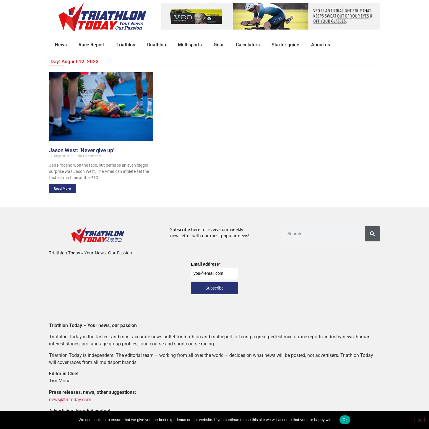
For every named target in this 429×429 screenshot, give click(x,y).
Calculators (248, 45)
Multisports (190, 45)
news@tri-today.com (70, 399)
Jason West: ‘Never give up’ (81, 150)
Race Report (92, 45)
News (61, 45)
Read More (62, 188)
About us (320, 45)
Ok (344, 419)
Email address (205, 264)
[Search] (372, 233)
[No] (420, 419)
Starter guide (285, 45)
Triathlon (125, 45)
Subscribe (214, 288)
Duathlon (156, 45)
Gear (219, 45)
